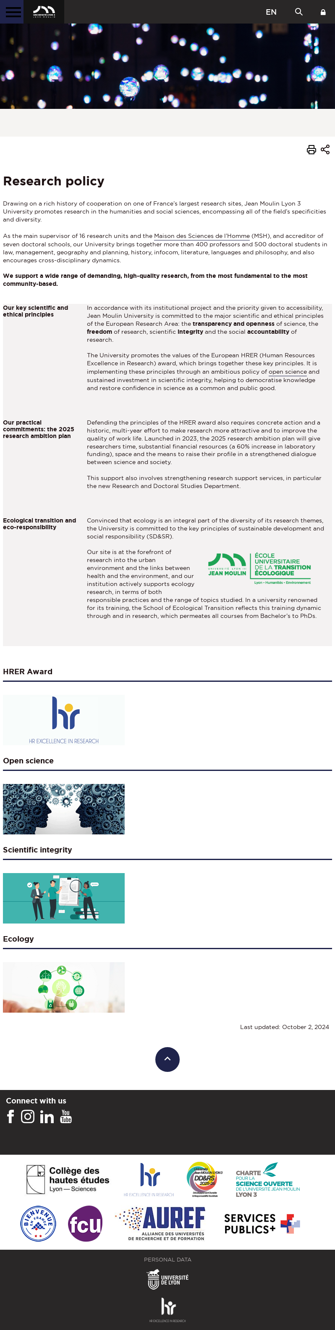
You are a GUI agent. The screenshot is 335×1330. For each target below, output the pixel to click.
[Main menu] (12, 12)
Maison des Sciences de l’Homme (202, 235)
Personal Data (167, 1259)
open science (288, 371)
